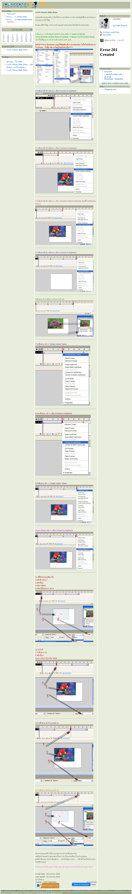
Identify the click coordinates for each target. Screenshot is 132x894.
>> (31, 30)
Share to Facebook (81, 884)
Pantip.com (5, 893)
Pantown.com (28, 893)
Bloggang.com (110, 89)
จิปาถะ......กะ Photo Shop (16, 17)
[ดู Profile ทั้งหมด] (120, 26)
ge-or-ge (107, 77)
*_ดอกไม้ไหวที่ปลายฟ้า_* (114, 74)
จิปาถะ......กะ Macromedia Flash (19, 20)
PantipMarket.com (16, 893)
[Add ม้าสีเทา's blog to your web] (115, 83)
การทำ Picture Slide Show (16, 50)
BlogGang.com (45, 893)
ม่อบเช (108, 72)
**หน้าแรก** (11, 14)
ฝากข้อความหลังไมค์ (109, 32)
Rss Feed (105, 35)
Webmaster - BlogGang (113, 79)
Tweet (93, 884)
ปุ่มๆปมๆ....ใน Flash (14, 62)
